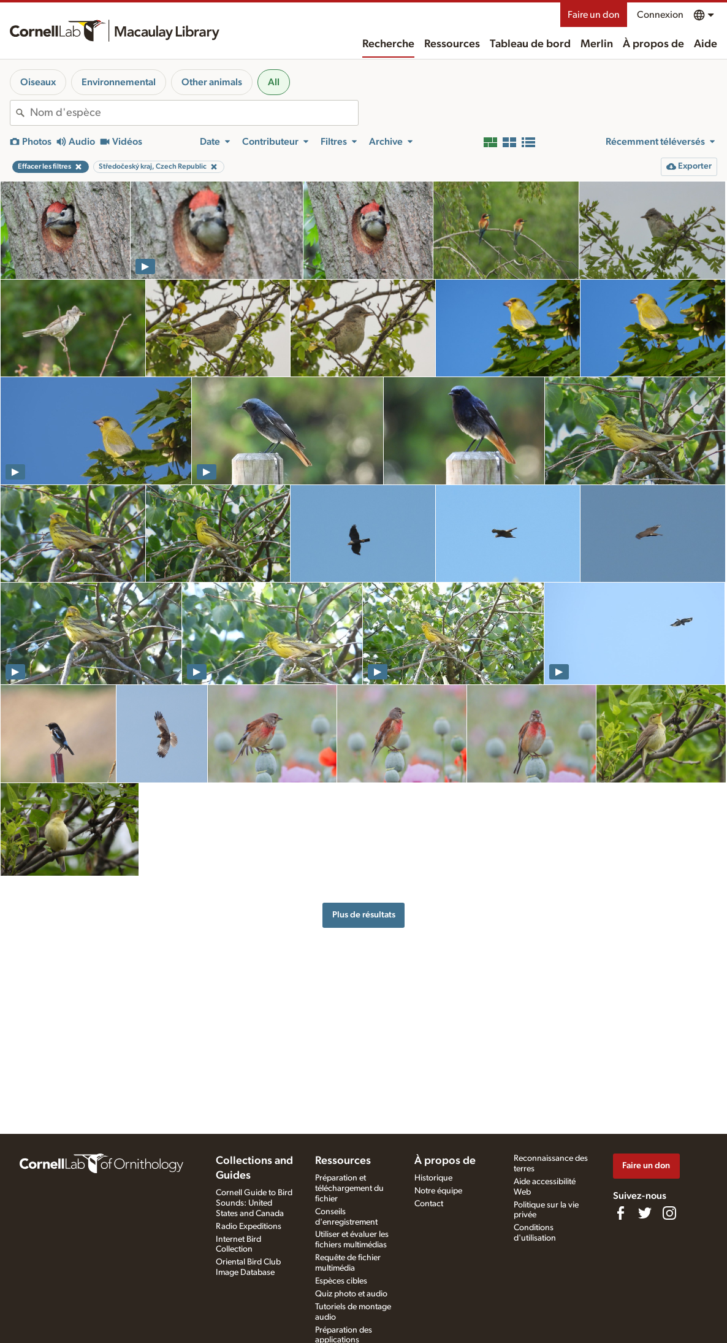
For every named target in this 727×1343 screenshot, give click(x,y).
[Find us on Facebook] (620, 1213)
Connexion (660, 15)
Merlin (596, 44)
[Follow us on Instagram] (669, 1213)
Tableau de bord (530, 44)
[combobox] (194, 113)
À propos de (653, 44)
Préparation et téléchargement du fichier (349, 1188)
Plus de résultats (363, 914)
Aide (705, 44)
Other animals (211, 82)
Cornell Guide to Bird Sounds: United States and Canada (254, 1203)
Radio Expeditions (248, 1226)
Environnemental (119, 82)
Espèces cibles (341, 1281)
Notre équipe (438, 1191)
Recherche (388, 44)
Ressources (452, 44)
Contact (428, 1204)
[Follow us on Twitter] (645, 1213)
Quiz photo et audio (351, 1294)
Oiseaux (38, 82)
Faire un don (594, 15)
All (274, 82)
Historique (433, 1178)
